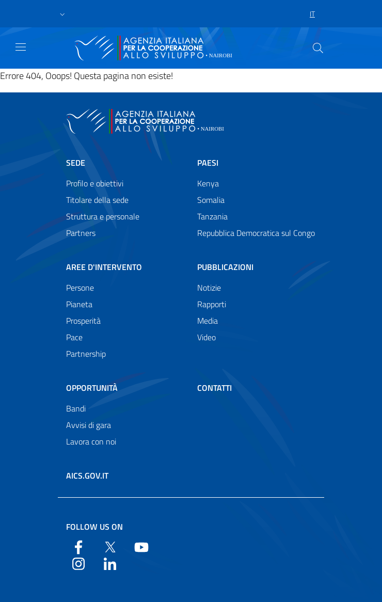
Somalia (211, 200)
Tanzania (212, 216)
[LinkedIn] (110, 562)
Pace (74, 337)
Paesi (207, 162)
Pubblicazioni (225, 267)
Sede (75, 162)
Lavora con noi (91, 441)
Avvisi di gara (88, 425)
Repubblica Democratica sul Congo (256, 233)
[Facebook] (78, 546)
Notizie (209, 287)
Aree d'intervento (104, 267)
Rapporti (211, 304)
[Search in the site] (318, 48)
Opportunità (92, 388)
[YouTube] (141, 546)
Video (206, 337)
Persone (80, 287)
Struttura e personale (102, 216)
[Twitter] (110, 546)
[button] (62, 14)
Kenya (208, 183)
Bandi (76, 408)
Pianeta (79, 304)
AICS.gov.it (87, 475)
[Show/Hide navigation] (20, 47)
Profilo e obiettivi (94, 183)
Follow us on (94, 526)
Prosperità (83, 320)
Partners (80, 233)
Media (207, 320)
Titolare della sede (97, 200)
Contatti (214, 388)
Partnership (86, 353)
